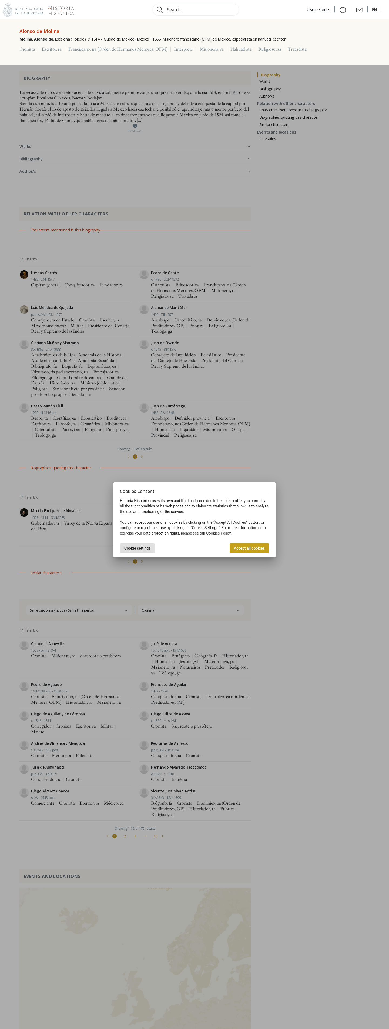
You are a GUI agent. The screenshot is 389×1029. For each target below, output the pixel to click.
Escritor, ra (51, 49)
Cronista (27, 49)
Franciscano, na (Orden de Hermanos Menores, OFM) (117, 49)
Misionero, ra (212, 49)
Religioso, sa (269, 49)
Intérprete (183, 49)
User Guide (318, 9)
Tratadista (297, 49)
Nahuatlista (240, 49)
